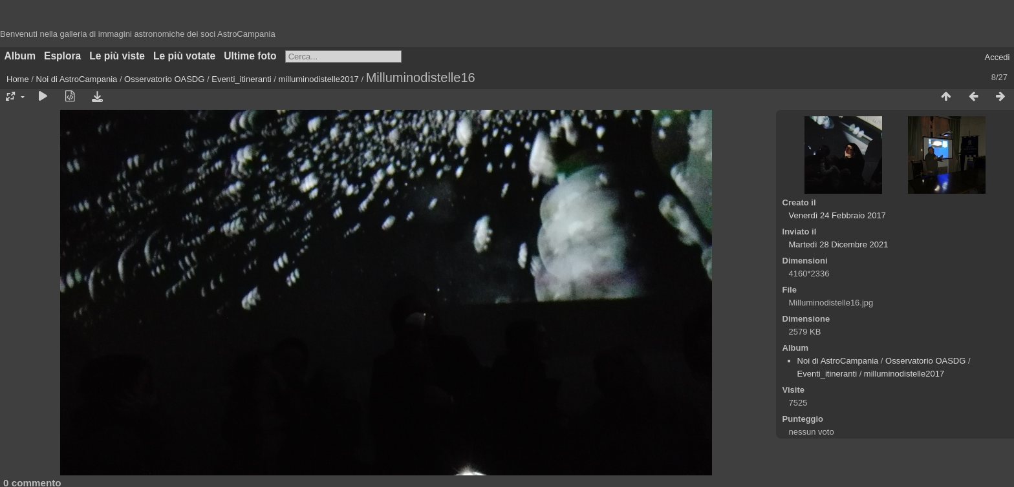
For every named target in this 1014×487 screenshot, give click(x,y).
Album (20, 55)
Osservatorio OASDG (164, 79)
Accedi (996, 57)
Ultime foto (250, 55)
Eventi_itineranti (241, 79)
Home (17, 79)
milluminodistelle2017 (319, 79)
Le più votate (184, 55)
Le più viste (117, 55)
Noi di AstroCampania (77, 79)
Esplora (62, 55)
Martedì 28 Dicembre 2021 (839, 244)
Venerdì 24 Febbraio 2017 (837, 215)
